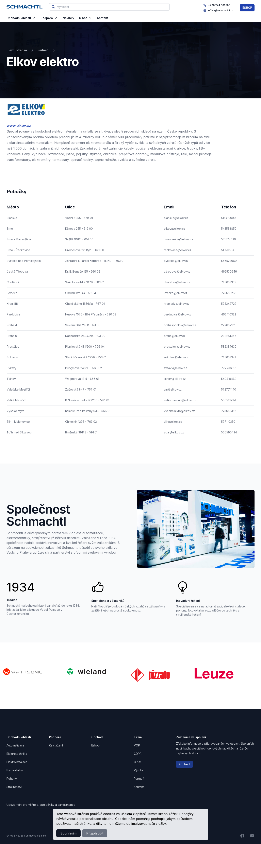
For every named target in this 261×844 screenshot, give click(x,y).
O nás (85, 18)
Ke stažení (56, 745)
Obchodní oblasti (21, 18)
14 (167, 686)
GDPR (138, 753)
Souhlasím (68, 833)
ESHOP (247, 7)
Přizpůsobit (94, 833)
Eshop (95, 745)
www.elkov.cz (19, 125)
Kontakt (139, 787)
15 (173, 686)
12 (155, 686)
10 (143, 686)
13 (161, 686)
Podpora (49, 18)
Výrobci (139, 770)
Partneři (139, 778)
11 (149, 686)
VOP (137, 745)
